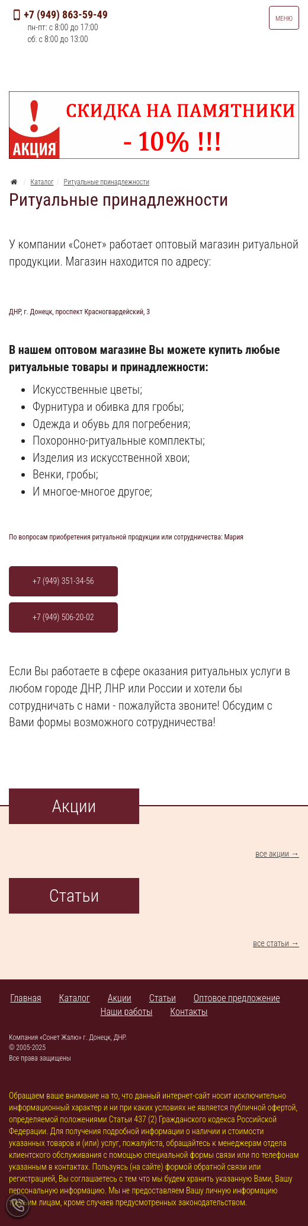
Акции (119, 998)
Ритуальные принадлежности (107, 182)
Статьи (162, 998)
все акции (272, 853)
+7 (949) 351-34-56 (63, 581)
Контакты (188, 1011)
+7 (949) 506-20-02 (63, 617)
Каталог (41, 182)
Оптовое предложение (237, 998)
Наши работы (127, 1011)
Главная (25, 998)
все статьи (271, 943)
